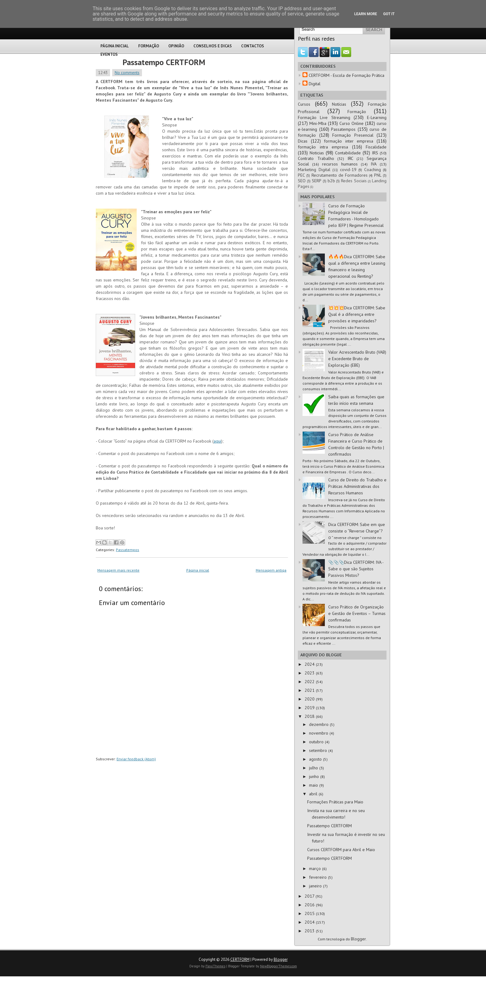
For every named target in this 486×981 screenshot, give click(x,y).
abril (314, 794)
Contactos (252, 46)
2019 (310, 707)
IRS (375, 153)
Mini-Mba (317, 123)
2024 (310, 664)
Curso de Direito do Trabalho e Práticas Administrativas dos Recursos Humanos (357, 486)
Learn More (365, 14)
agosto (316, 759)
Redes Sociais (354, 180)
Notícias (339, 104)
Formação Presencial (352, 135)
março (315, 868)
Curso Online (351, 123)
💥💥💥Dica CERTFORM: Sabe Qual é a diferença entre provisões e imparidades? (356, 314)
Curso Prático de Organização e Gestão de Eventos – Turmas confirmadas (357, 613)
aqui (217, 441)
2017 (310, 896)
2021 (310, 690)
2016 (310, 905)
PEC (301, 175)
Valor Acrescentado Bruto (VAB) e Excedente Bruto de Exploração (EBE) (357, 358)
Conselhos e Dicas (212, 46)
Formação (148, 46)
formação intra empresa (323, 147)
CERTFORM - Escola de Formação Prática (346, 75)
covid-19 (348, 169)
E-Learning (377, 117)
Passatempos (127, 549)
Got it (389, 14)
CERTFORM (240, 959)
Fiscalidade (376, 147)
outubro (317, 742)
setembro (318, 750)
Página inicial (197, 570)
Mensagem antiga (271, 570)
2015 (310, 913)
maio (314, 785)
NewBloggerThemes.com (278, 966)
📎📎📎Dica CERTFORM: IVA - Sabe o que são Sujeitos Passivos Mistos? (355, 568)
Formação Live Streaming (324, 117)
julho (314, 768)
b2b (331, 180)
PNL (378, 175)
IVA (374, 164)
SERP (316, 180)
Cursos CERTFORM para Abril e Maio (341, 849)
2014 (310, 922)
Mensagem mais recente (118, 570)
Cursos (304, 104)
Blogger (358, 939)
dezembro (319, 724)
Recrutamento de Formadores (339, 175)
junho (314, 776)
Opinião (176, 46)
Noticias (317, 153)
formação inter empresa (348, 141)
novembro (319, 733)
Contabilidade (348, 153)
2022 (310, 681)
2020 (310, 699)
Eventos (109, 54)
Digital (314, 83)
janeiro (316, 886)
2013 (310, 931)
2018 (310, 716)
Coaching (372, 169)
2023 (310, 673)
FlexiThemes (215, 966)
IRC (350, 158)
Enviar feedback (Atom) (136, 759)
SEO (302, 180)
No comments (127, 72)
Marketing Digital (314, 169)
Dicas (302, 141)
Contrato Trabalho (316, 158)
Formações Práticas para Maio (335, 802)
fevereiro (318, 877)
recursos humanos (340, 164)
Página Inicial (114, 46)
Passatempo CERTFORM (163, 62)
